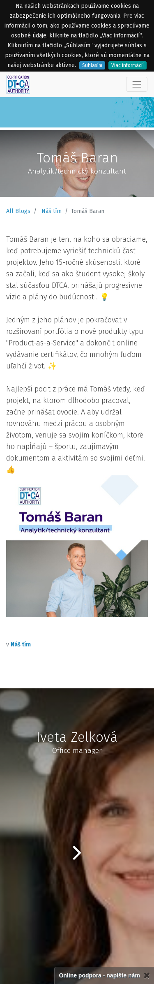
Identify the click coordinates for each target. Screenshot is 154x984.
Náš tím (51, 211)
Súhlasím (92, 65)
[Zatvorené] (146, 975)
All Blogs (18, 211)
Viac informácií (127, 65)
